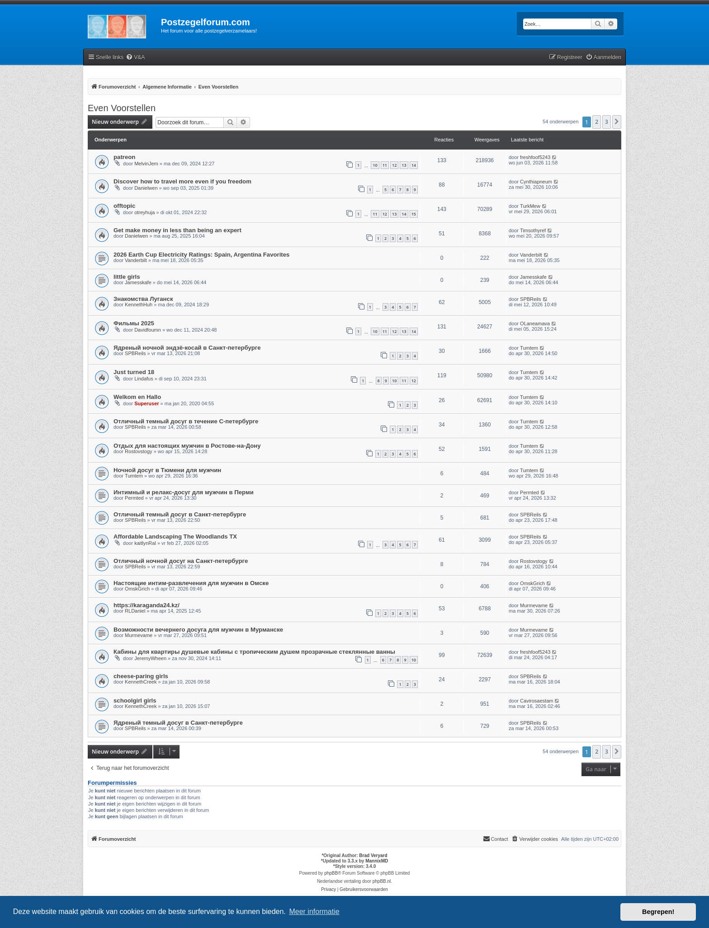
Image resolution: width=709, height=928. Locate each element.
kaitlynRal (145, 543)
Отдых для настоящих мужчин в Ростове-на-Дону (187, 445)
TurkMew (530, 206)
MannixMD (376, 860)
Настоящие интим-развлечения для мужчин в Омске (191, 583)
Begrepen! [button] (658, 911)
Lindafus (143, 378)
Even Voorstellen (122, 108)
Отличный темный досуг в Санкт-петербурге (179, 514)
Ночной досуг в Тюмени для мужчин (167, 470)
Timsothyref (533, 230)
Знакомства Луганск (143, 298)
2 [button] (596, 122)
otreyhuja (144, 212)
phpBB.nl (382, 881)
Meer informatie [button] (314, 911)
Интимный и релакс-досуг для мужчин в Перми (183, 492)
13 (404, 165)
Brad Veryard (373, 855)
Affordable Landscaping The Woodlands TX (175, 536)
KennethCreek (140, 681)
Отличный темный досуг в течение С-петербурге (185, 421)
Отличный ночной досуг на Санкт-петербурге (180, 561)
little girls (126, 276)
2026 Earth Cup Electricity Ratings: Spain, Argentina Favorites (201, 254)
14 (413, 165)
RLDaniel (135, 611)
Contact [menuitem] (495, 838)
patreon (124, 157)
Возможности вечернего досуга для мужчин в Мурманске (198, 629)
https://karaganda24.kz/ (146, 605)
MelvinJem (146, 163)
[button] (616, 122)
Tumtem (529, 348)
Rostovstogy (138, 451)
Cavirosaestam (536, 700)
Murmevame (534, 605)
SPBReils (530, 299)
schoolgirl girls (134, 700)
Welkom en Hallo (137, 397)
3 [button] (606, 122)
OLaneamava (535, 323)
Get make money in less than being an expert (177, 230)
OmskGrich (137, 588)
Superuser (146, 403)
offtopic (124, 205)
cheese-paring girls (140, 676)
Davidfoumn (147, 330)
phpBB (331, 873)
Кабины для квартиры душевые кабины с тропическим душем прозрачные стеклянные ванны (254, 651)
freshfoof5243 (535, 157)
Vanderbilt (136, 260)
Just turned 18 (133, 372)
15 (413, 214)
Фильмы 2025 (133, 323)
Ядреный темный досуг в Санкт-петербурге (178, 722)
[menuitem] (135, 58)
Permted (134, 498)
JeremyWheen (150, 658)
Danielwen (145, 188)
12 (394, 165)
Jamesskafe (138, 282)
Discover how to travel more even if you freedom (182, 181)
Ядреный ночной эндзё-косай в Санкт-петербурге (187, 347)
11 (385, 165)
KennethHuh (138, 304)
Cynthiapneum (536, 181)
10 (375, 165)
